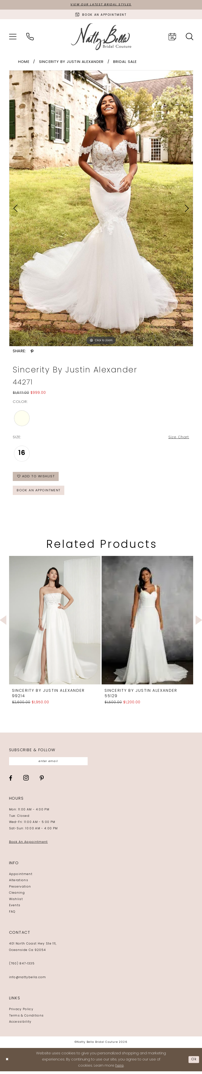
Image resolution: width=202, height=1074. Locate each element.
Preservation (20, 889)
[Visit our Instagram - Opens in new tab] (26, 780)
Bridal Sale (125, 62)
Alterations (18, 883)
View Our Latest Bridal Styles (101, 4)
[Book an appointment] (101, 14)
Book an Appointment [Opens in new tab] (40, 492)
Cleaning (17, 895)
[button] (12, 37)
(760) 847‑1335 (22, 966)
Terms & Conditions (26, 1018)
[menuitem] (12, 37)
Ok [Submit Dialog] (194, 1062)
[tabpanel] (101, 208)
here (119, 1068)
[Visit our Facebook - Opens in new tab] (10, 780)
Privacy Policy (21, 1012)
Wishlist (16, 901)
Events (15, 908)
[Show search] (189, 37)
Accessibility (20, 1024)
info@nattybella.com (27, 979)
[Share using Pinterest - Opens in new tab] (32, 351)
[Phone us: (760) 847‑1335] (30, 37)
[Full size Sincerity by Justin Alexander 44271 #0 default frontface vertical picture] (101, 208)
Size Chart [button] (178, 437)
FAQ (12, 914)
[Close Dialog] (7, 1062)
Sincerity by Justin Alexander (71, 62)
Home (23, 62)
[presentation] (55, 622)
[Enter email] (50, 763)
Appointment (21, 876)
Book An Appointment (28, 844)
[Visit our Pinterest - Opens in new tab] (42, 780)
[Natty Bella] (101, 37)
